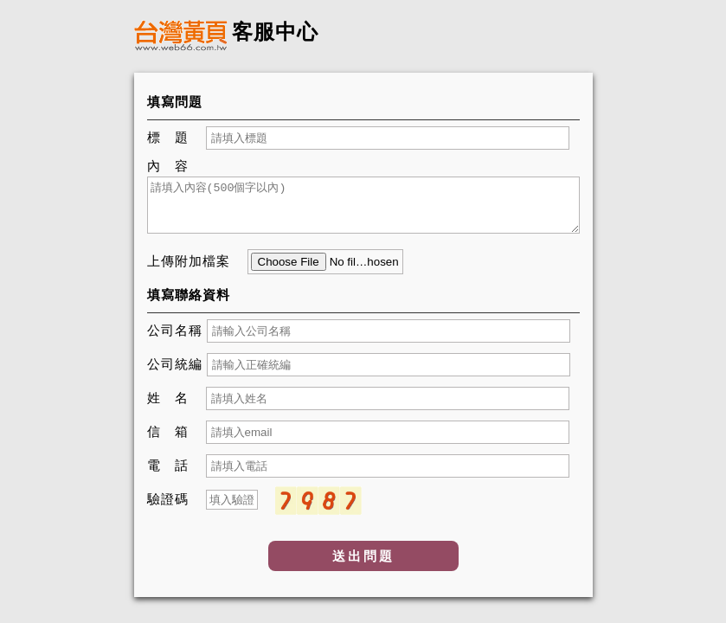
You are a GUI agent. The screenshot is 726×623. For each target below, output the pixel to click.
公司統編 (174, 364)
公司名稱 (174, 330)
